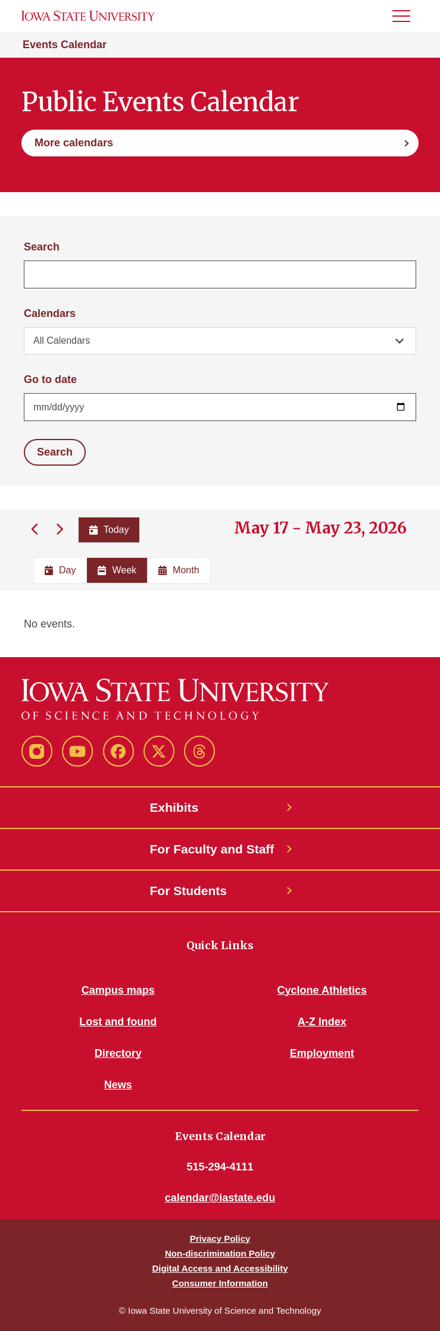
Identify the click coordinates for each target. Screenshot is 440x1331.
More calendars (74, 143)
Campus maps (118, 990)
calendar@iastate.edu (220, 1198)
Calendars (50, 313)
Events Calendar (65, 45)
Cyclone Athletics (322, 990)
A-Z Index (322, 1022)
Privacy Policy (220, 1238)
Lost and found (118, 1022)
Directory (118, 1053)
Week (117, 570)
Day (60, 570)
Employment (322, 1053)
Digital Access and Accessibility (220, 1268)
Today (109, 530)
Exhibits (174, 807)
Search (42, 247)
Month (178, 570)
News (118, 1085)
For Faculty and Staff (212, 849)
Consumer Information (220, 1283)
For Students (188, 890)
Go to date (50, 379)
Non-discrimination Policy (220, 1253)
